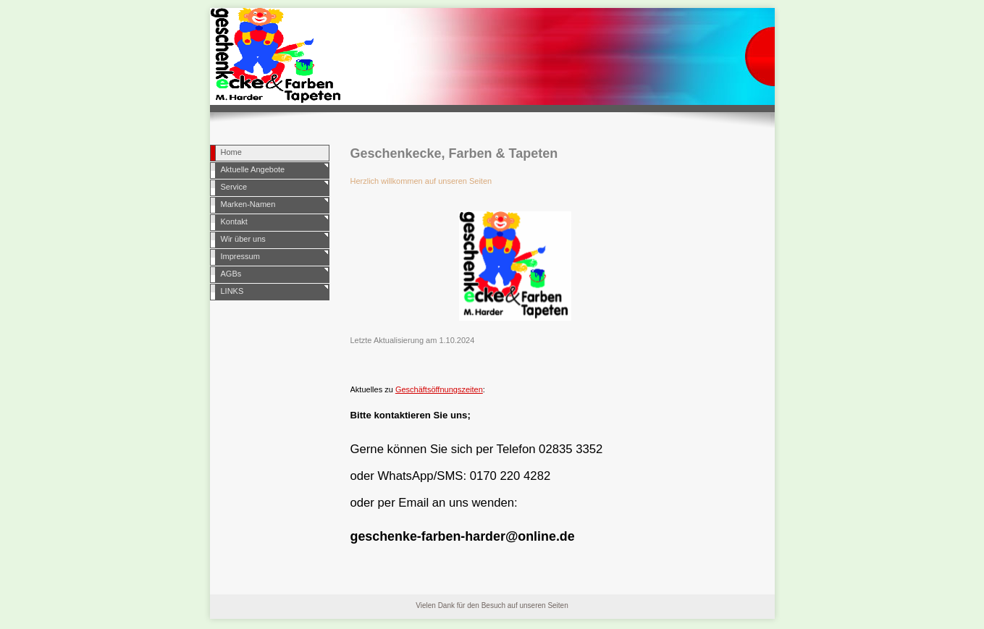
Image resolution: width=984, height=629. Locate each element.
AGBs (231, 273)
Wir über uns (243, 239)
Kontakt (234, 221)
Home (231, 152)
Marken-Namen (248, 204)
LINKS (232, 291)
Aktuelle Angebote (253, 169)
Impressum (240, 256)
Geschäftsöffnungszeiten (439, 389)
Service (234, 186)
